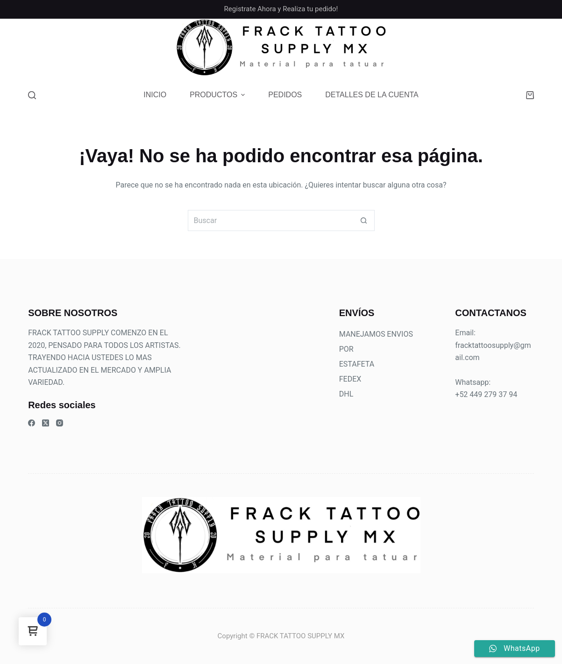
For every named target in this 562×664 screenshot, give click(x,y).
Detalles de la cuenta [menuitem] (371, 95)
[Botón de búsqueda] (364, 220)
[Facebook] (460, 47)
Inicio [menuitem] (154, 95)
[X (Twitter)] (45, 422)
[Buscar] (32, 95)
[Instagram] (478, 47)
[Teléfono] (495, 47)
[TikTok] (513, 47)
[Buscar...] (271, 220)
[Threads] (531, 47)
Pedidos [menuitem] (285, 95)
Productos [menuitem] (218, 95)
